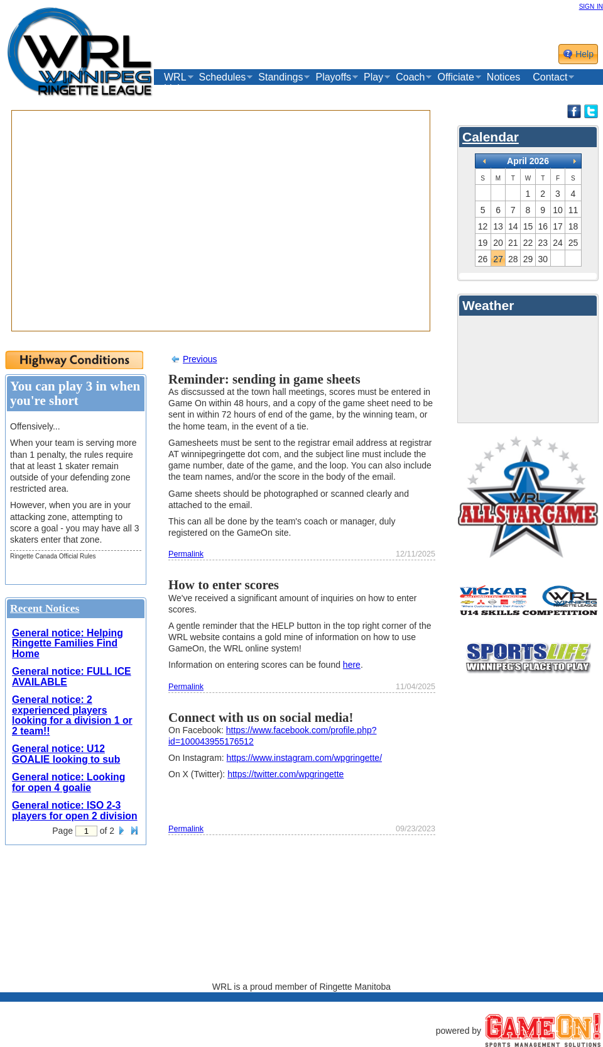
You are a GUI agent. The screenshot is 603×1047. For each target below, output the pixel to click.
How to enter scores (223, 584)
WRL (175, 77)
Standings (280, 77)
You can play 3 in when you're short (75, 393)
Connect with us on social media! (261, 717)
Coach (410, 77)
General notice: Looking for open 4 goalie (68, 782)
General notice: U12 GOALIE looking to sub (66, 754)
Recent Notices (44, 608)
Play (373, 77)
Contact (550, 77)
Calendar (490, 137)
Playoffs (333, 77)
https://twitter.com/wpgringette (285, 774)
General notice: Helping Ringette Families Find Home (67, 643)
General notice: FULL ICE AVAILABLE (71, 676)
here (352, 665)
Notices (503, 77)
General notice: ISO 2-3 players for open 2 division (75, 810)
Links (175, 88)
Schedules (222, 77)
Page (62, 831)
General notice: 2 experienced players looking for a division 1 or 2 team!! (72, 715)
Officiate (455, 77)
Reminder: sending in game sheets (264, 379)
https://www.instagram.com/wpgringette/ (304, 758)
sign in (591, 6)
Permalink (186, 554)
